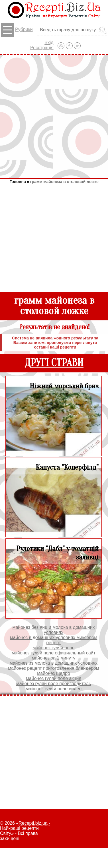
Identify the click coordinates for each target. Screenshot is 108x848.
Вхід (48, 42)
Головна (17, 181)
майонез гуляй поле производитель (53, 683)
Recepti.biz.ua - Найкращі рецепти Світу (25, 828)
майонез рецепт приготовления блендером (53, 668)
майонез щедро (53, 673)
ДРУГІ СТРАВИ (54, 363)
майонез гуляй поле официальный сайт (53, 652)
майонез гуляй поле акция (53, 678)
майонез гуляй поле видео (53, 688)
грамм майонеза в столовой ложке (64, 181)
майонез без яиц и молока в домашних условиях (53, 630)
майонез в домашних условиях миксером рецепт (53, 640)
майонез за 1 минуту (53, 658)
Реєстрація (42, 47)
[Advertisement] (53, 116)
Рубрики (17, 30)
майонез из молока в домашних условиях (54, 663)
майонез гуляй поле (53, 647)
